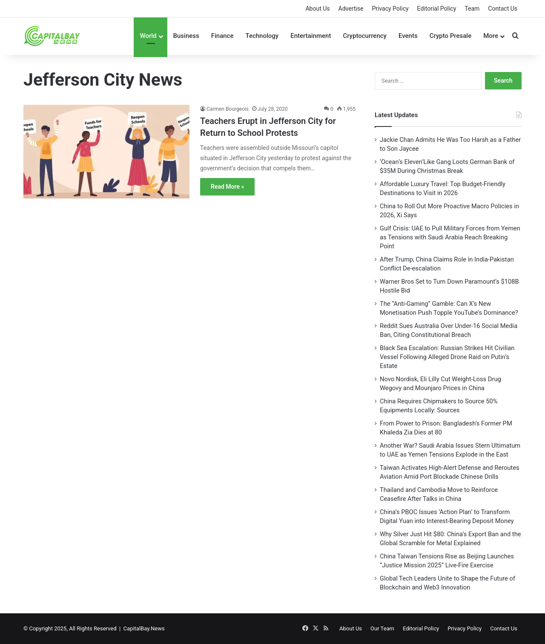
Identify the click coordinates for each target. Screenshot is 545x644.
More (490, 36)
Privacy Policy (390, 8)
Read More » (227, 186)
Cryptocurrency (365, 36)
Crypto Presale (451, 36)
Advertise (351, 8)
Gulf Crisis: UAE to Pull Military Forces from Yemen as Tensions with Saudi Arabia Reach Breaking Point (450, 237)
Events (408, 36)
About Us (317, 8)
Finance (222, 36)
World (148, 36)
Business (186, 36)
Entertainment (310, 36)
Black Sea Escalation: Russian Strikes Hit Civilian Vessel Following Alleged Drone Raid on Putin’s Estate (447, 357)
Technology (261, 36)
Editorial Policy (436, 8)
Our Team (382, 628)
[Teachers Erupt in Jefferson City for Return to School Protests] (106, 157)
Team (472, 8)
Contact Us (502, 8)
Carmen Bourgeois (228, 109)
